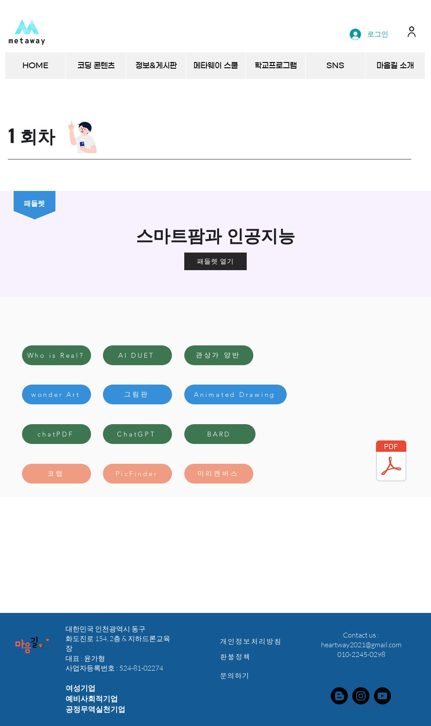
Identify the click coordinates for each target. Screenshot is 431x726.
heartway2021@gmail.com (361, 644)
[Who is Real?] (56, 355)
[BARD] (220, 434)
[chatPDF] (56, 434)
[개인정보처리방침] (255, 641)
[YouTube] (382, 695)
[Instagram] (360, 695)
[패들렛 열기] (215, 261)
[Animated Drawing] (235, 394)
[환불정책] (255, 657)
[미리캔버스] (218, 474)
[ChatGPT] (137, 434)
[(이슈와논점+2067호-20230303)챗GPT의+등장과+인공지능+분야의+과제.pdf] (391, 462)
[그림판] (137, 394)
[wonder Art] (56, 394)
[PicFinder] (137, 474)
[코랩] (56, 474)
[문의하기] (255, 675)
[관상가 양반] (218, 355)
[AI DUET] (137, 355)
